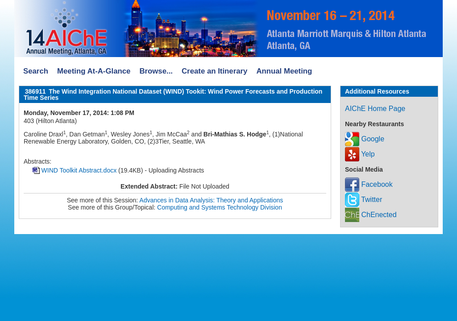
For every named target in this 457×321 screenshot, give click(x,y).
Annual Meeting (284, 71)
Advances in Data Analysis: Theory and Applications (211, 200)
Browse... (156, 71)
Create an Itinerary (214, 71)
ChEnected (371, 214)
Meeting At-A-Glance (93, 71)
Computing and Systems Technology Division (219, 207)
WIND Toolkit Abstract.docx (79, 170)
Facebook (369, 184)
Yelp (360, 154)
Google (364, 139)
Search (35, 71)
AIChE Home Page (375, 108)
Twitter (363, 199)
